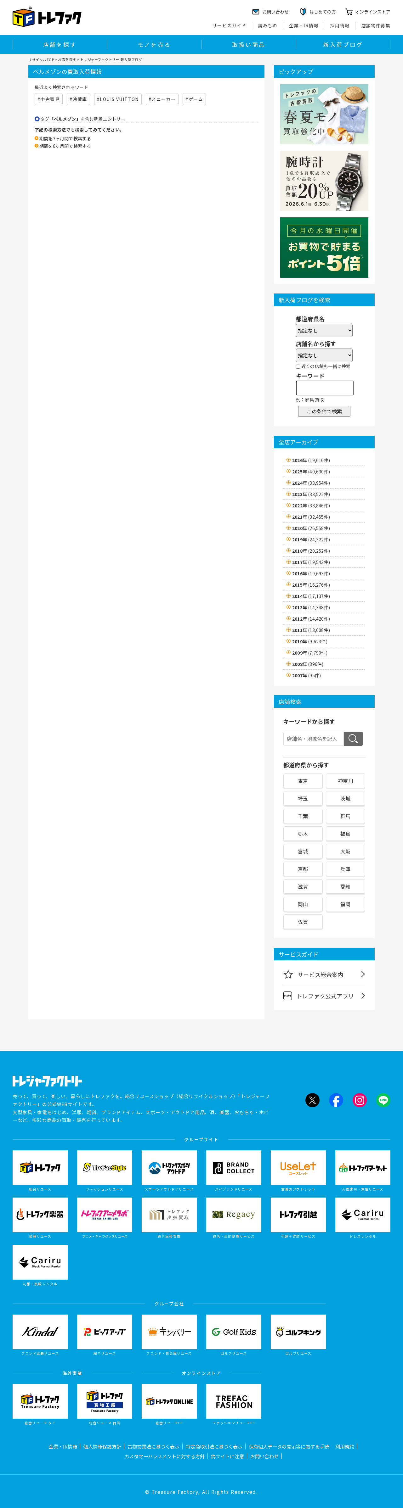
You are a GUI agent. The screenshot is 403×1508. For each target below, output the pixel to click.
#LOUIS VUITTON (118, 99)
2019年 (311, 539)
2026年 (311, 460)
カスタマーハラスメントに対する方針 (164, 1456)
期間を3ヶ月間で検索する (65, 138)
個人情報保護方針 (102, 1446)
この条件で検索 (324, 411)
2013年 (311, 607)
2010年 (309, 641)
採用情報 (340, 25)
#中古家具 (48, 99)
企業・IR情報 (304, 25)
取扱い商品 (248, 44)
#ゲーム (194, 99)
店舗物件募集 (375, 25)
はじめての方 (322, 11)
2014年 (311, 596)
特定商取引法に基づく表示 (214, 1446)
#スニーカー (162, 99)
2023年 (311, 494)
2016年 (311, 573)
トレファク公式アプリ (318, 995)
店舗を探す (60, 44)
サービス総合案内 (313, 974)
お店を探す (67, 59)
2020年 (311, 528)
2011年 (311, 630)
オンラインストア (372, 11)
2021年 (311, 517)
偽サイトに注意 (227, 1456)
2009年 (309, 653)
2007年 (306, 675)
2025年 (311, 471)
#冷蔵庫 (78, 99)
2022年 (311, 505)
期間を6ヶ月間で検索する (65, 146)
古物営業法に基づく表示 (153, 1446)
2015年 (311, 585)
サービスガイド (230, 25)
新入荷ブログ (343, 44)
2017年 (311, 562)
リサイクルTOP (41, 59)
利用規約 (344, 1446)
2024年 (311, 483)
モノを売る (154, 44)
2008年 (307, 664)
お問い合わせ (264, 1456)
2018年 (311, 551)
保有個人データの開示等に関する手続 (289, 1446)
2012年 (311, 619)
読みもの (268, 25)
